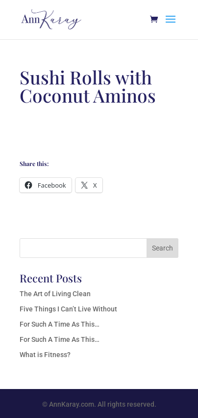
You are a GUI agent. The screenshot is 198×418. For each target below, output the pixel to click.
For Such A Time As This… (59, 324)
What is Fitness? (45, 355)
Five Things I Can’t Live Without (68, 309)
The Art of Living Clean (55, 294)
